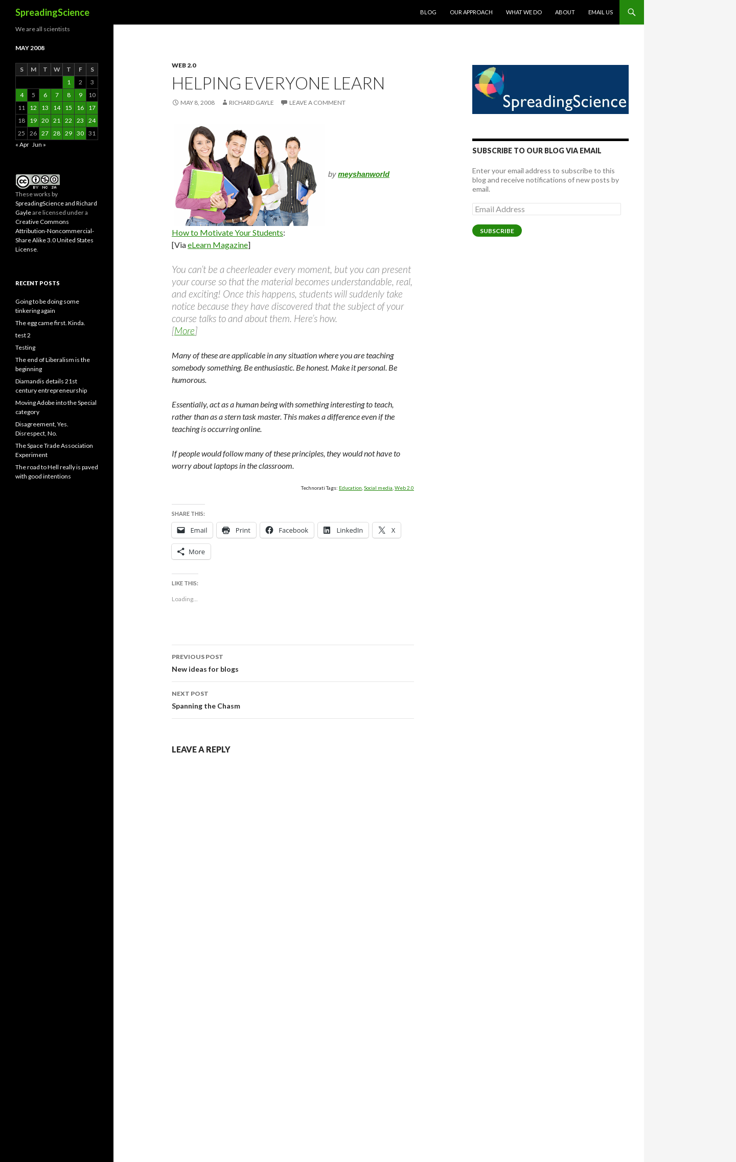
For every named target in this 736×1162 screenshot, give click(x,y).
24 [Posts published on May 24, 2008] (92, 120)
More (184, 330)
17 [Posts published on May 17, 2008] (92, 107)
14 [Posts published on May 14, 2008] (56, 107)
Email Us (600, 12)
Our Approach (471, 12)
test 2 (23, 335)
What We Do (524, 12)
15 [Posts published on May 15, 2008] (68, 107)
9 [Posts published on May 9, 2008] (80, 95)
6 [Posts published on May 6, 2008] (45, 95)
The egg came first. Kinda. (50, 323)
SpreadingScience (52, 12)
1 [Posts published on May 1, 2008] (69, 82)
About (565, 12)
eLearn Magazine (218, 244)
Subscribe (497, 231)
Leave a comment (317, 102)
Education (350, 488)
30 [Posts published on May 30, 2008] (80, 133)
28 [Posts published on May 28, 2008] (56, 133)
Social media (378, 488)
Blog (428, 12)
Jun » (39, 144)
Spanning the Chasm (293, 699)
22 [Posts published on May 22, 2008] (68, 120)
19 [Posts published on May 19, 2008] (33, 120)
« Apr (22, 144)
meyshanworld (363, 174)
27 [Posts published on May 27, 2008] (45, 133)
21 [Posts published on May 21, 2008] (56, 120)
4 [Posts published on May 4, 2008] (22, 95)
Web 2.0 (184, 65)
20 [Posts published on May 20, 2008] (45, 120)
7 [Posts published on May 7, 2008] (57, 95)
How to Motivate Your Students (227, 232)
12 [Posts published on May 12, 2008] (33, 107)
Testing (25, 347)
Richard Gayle (251, 102)
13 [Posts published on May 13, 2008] (45, 107)
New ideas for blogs (293, 662)
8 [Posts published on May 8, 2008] (69, 95)
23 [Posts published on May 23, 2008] (80, 120)
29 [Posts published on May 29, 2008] (68, 133)
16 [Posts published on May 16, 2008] (80, 107)
